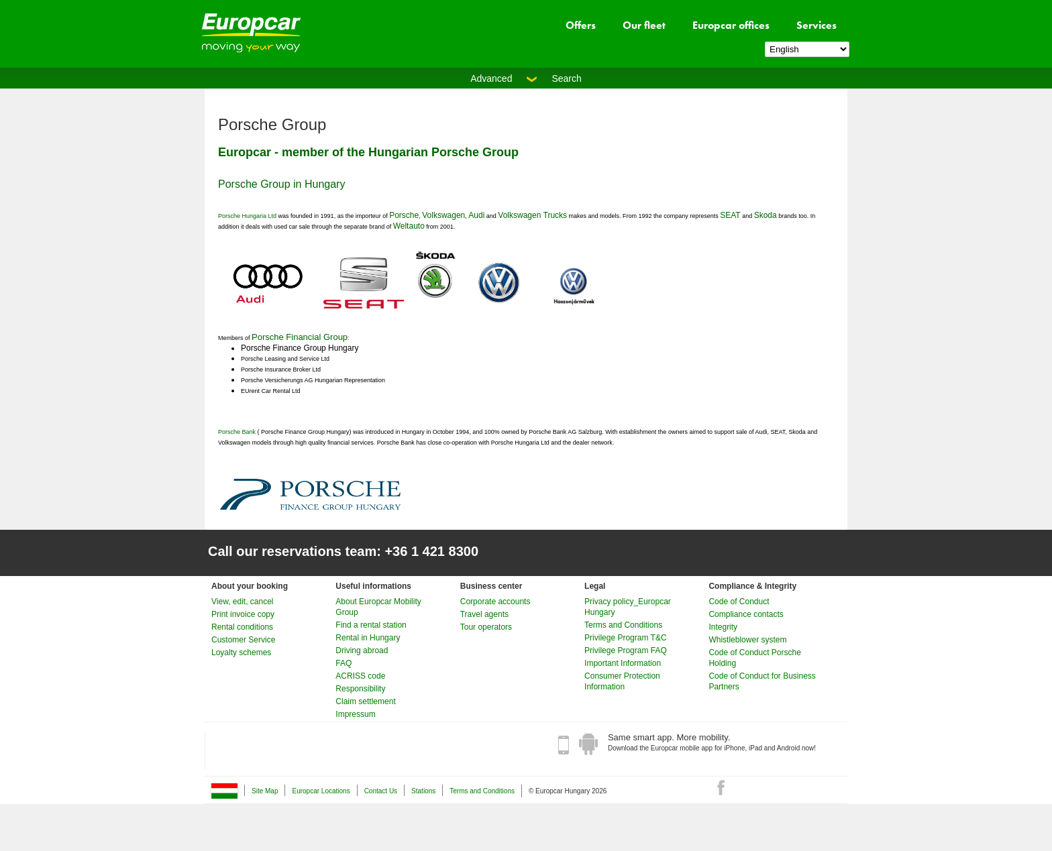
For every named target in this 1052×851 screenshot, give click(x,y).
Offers (581, 25)
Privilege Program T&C (625, 637)
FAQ (343, 663)
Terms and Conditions (623, 625)
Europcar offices (731, 25)
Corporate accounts (495, 601)
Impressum (355, 714)
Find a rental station (370, 625)
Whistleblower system (747, 639)
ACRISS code (360, 676)
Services (816, 25)
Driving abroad (361, 650)
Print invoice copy (242, 614)
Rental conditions (242, 627)
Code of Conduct (738, 601)
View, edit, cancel (242, 601)
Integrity (722, 627)
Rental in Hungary (367, 637)
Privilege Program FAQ (625, 650)
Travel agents (484, 614)
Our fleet (644, 25)
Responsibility (360, 688)
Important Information (622, 663)
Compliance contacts (745, 614)
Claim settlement (365, 701)
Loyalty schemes (241, 652)
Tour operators (486, 627)
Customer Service (243, 639)
